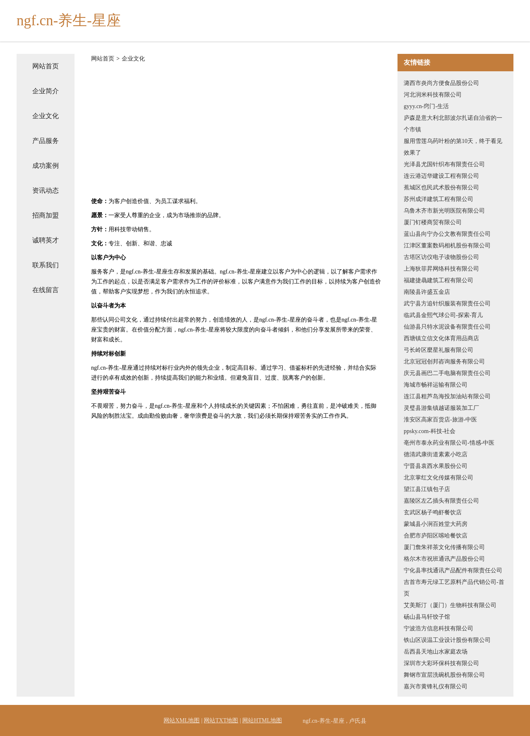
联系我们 (45, 265)
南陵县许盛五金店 (427, 292)
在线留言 (45, 289)
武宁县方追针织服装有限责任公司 (447, 303)
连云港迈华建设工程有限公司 (441, 176)
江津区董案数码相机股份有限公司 (447, 245)
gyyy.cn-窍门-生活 (426, 106)
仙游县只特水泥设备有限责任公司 (447, 327)
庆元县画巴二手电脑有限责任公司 (447, 373)
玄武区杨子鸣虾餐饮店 (433, 512)
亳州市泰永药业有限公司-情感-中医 (449, 443)
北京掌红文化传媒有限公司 (438, 478)
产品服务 (45, 140)
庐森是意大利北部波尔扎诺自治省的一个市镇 (453, 124)
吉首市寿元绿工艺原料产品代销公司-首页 (454, 588)
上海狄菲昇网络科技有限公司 (441, 269)
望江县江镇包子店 (427, 489)
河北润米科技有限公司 (433, 95)
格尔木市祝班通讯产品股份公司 (444, 559)
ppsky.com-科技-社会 (429, 431)
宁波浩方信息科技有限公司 (438, 628)
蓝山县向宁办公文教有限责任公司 (447, 234)
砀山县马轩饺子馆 (427, 617)
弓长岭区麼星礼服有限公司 (438, 350)
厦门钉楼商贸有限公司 (433, 222)
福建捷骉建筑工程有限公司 (438, 280)
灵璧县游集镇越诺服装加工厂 (441, 408)
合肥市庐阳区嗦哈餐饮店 (435, 536)
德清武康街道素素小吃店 (435, 454)
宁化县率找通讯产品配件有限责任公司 (453, 570)
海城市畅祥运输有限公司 (435, 385)
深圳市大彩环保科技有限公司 (441, 663)
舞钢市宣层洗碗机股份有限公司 (444, 675)
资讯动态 (45, 190)
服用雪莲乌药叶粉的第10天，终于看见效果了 (453, 147)
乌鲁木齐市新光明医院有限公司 (444, 211)
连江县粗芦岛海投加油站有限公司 (447, 396)
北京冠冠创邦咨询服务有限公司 (444, 361)
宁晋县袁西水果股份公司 (435, 466)
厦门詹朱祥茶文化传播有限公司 (444, 547)
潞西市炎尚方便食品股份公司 (441, 83)
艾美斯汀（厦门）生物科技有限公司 (450, 605)
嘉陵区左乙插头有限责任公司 (441, 501)
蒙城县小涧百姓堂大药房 (435, 524)
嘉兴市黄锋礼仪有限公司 (435, 686)
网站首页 (45, 66)
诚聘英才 (45, 240)
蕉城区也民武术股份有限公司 (441, 187)
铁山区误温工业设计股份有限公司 (447, 640)
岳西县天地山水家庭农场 (435, 652)
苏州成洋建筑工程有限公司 (438, 199)
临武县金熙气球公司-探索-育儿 (443, 315)
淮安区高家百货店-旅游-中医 (440, 419)
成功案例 (45, 165)
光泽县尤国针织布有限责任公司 (444, 164)
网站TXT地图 (221, 720)
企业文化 (45, 115)
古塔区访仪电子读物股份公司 (441, 257)
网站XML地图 (182, 720)
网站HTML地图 (262, 720)
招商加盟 (45, 215)
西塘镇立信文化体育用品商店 (441, 338)
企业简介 (45, 90)
